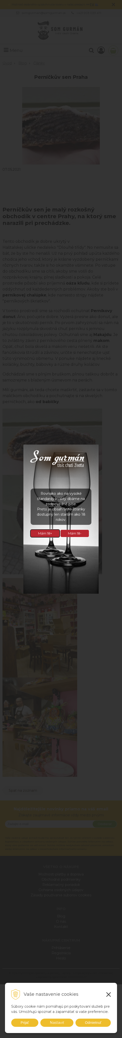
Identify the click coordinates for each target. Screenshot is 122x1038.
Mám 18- (74, 533)
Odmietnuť (93, 1023)
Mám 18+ (45, 533)
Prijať (25, 1023)
